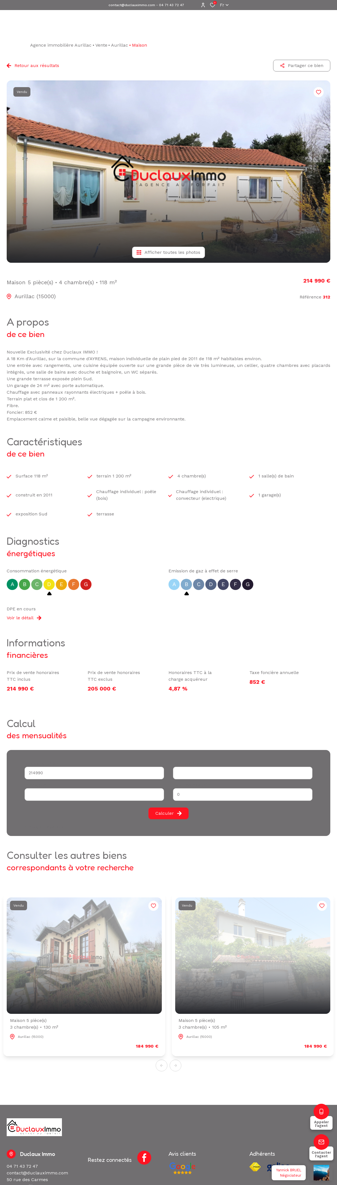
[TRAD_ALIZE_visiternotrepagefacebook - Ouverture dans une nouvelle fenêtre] (144, 1158)
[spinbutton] (242, 794)
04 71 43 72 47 (171, 5)
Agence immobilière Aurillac (61, 45)
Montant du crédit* (41, 763)
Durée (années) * (188, 763)
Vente (101, 45)
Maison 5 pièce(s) (34, 1024)
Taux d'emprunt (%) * (192, 785)
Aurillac (119, 45)
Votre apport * (37, 785)
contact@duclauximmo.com (132, 5)
